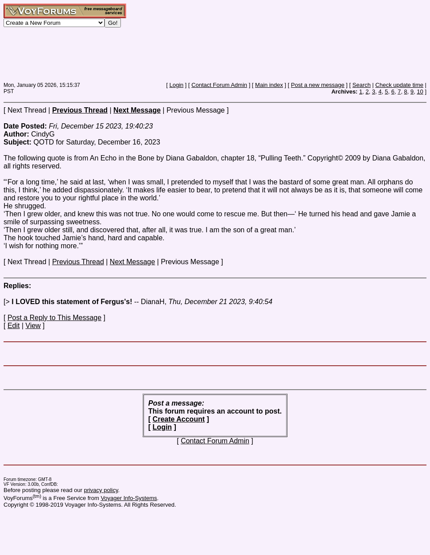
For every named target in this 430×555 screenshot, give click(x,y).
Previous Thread (78, 262)
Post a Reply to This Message (54, 317)
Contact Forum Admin (219, 85)
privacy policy (101, 490)
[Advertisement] (165, 54)
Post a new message (318, 85)
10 (420, 91)
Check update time (399, 85)
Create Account (179, 419)
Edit (14, 325)
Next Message (132, 262)
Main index (269, 85)
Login (176, 85)
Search (362, 85)
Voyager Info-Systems (129, 498)
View (33, 325)
